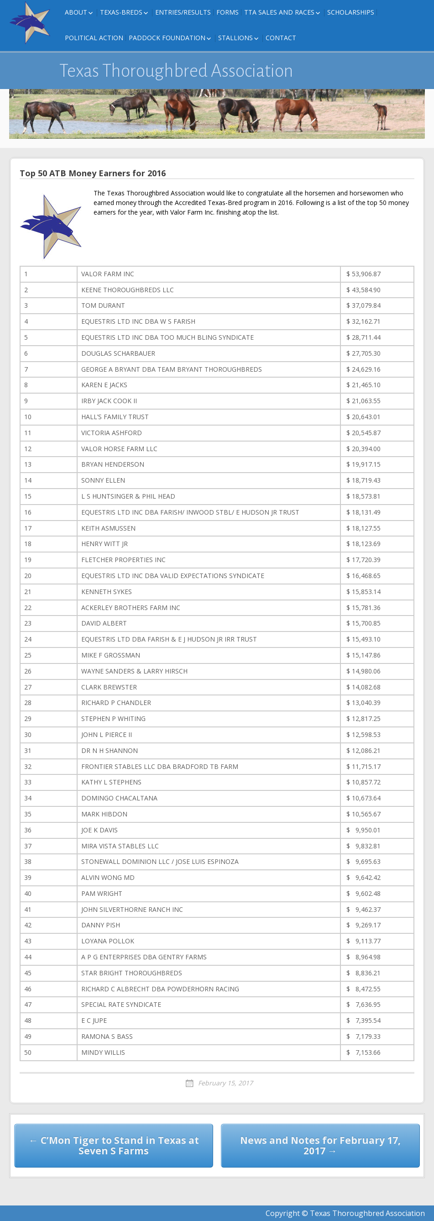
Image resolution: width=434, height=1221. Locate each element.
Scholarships (350, 12)
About (76, 12)
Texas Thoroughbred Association (176, 70)
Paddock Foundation (167, 37)
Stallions (235, 37)
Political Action (94, 37)
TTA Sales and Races (279, 12)
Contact (281, 37)
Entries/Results (183, 12)
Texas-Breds (121, 12)
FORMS (227, 12)
